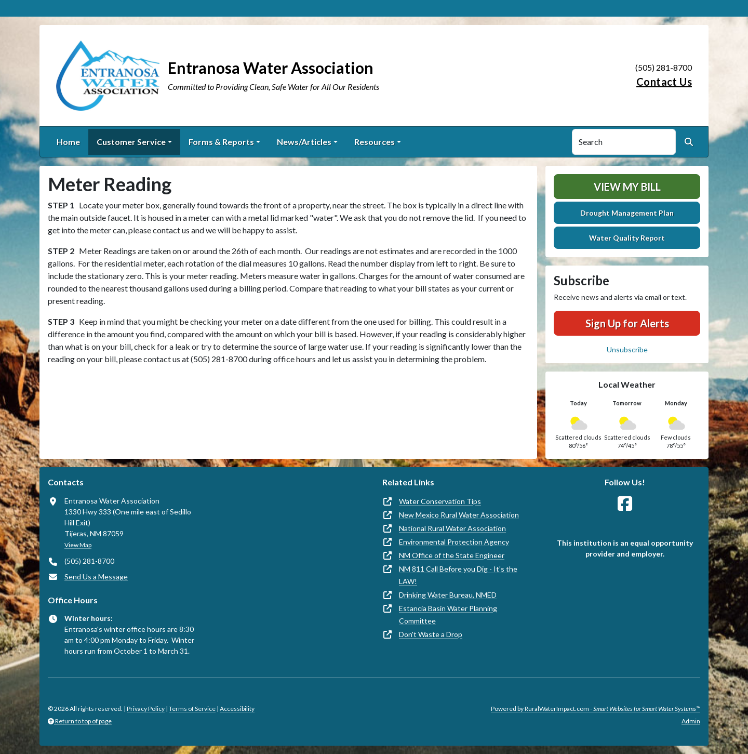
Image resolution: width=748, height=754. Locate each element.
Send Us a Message (96, 576)
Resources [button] (374, 142)
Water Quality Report (627, 237)
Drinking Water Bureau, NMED (448, 594)
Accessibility (237, 708)
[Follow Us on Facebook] (625, 503)
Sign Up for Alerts (627, 323)
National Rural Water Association (452, 528)
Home (68, 142)
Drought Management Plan (627, 212)
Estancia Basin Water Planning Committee (448, 614)
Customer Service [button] (131, 142)
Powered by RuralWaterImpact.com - (595, 708)
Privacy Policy (146, 708)
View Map (77, 545)
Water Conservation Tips (440, 501)
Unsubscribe (627, 349)
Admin (691, 721)
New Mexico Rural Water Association (459, 514)
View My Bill (627, 186)
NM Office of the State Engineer (451, 555)
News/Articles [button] (304, 142)
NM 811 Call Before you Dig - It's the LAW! (458, 575)
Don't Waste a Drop (430, 634)
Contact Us (664, 81)
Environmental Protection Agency (454, 541)
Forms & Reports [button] (221, 142)
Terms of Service (192, 708)
